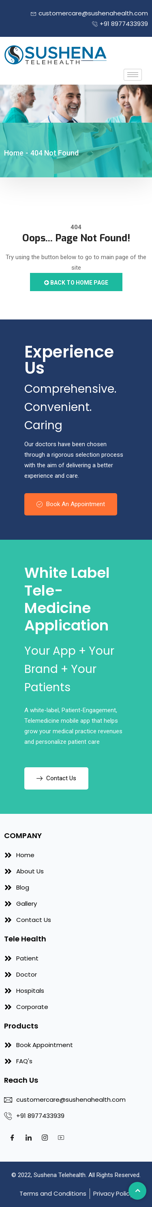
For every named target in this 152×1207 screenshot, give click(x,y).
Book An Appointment (70, 504)
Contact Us (56, 778)
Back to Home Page (76, 282)
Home (14, 153)
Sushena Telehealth (60, 1175)
